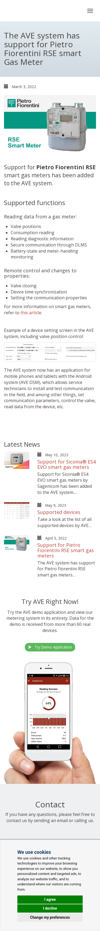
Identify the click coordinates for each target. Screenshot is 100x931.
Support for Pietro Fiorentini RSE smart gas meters (65, 550)
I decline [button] (50, 908)
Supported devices (58, 512)
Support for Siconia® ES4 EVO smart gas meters (66, 464)
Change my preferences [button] (50, 917)
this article (31, 313)
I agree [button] (50, 899)
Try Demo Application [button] (50, 647)
